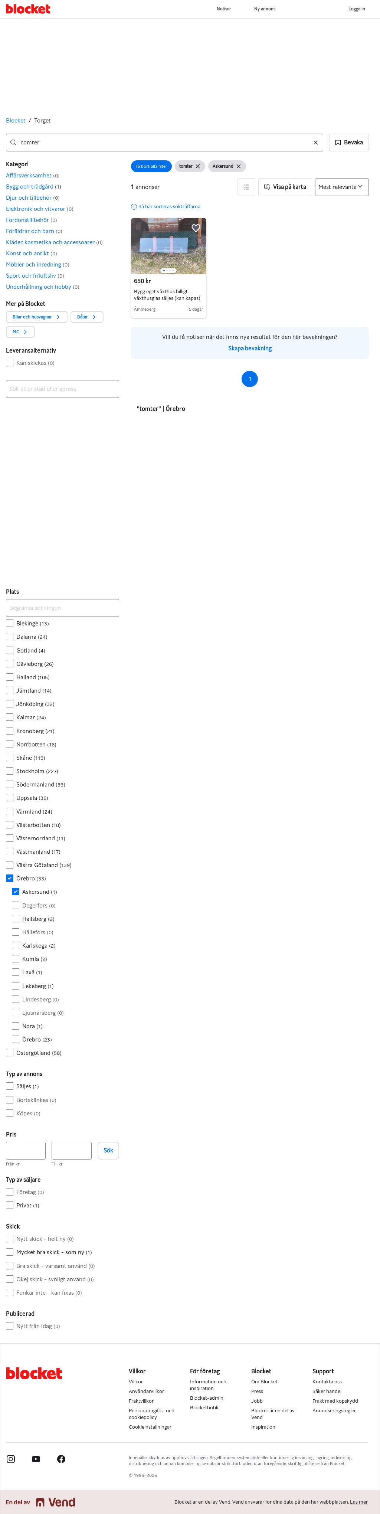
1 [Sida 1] (250, 378)
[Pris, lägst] (26, 1151)
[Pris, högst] (71, 1151)
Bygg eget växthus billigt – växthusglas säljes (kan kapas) (167, 294)
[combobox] (164, 142)
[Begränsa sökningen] (62, 608)
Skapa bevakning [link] (250, 348)
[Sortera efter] (342, 187)
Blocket (16, 120)
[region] (168, 246)
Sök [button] (108, 1150)
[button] (349, 142)
